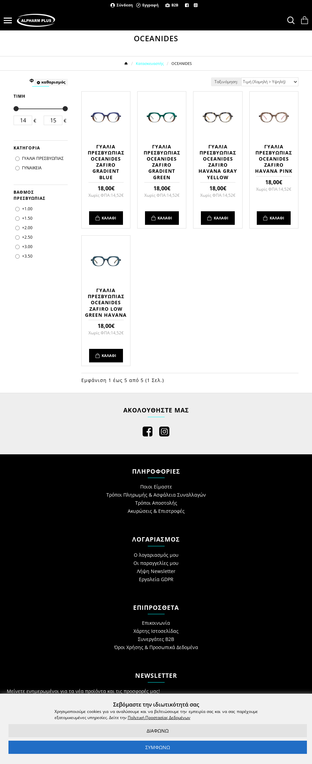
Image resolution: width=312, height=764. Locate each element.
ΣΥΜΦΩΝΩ (157, 747)
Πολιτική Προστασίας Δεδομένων (159, 717)
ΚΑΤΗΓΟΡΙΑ (27, 148)
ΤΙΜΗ (19, 96)
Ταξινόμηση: (226, 82)
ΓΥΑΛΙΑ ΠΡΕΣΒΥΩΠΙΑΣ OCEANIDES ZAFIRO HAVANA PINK (273, 159)
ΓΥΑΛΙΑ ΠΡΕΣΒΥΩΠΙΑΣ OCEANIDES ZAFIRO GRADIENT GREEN (162, 162)
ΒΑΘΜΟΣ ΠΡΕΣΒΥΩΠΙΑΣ (29, 195)
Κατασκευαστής (150, 63)
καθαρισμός (53, 82)
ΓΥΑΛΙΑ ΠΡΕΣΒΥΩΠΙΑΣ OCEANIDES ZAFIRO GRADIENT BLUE (106, 162)
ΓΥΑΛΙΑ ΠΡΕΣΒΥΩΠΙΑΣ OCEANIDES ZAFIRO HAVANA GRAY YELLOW (218, 162)
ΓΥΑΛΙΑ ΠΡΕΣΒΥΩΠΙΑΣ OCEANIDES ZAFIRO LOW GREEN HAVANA (106, 302)
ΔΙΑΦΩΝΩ (158, 730)
